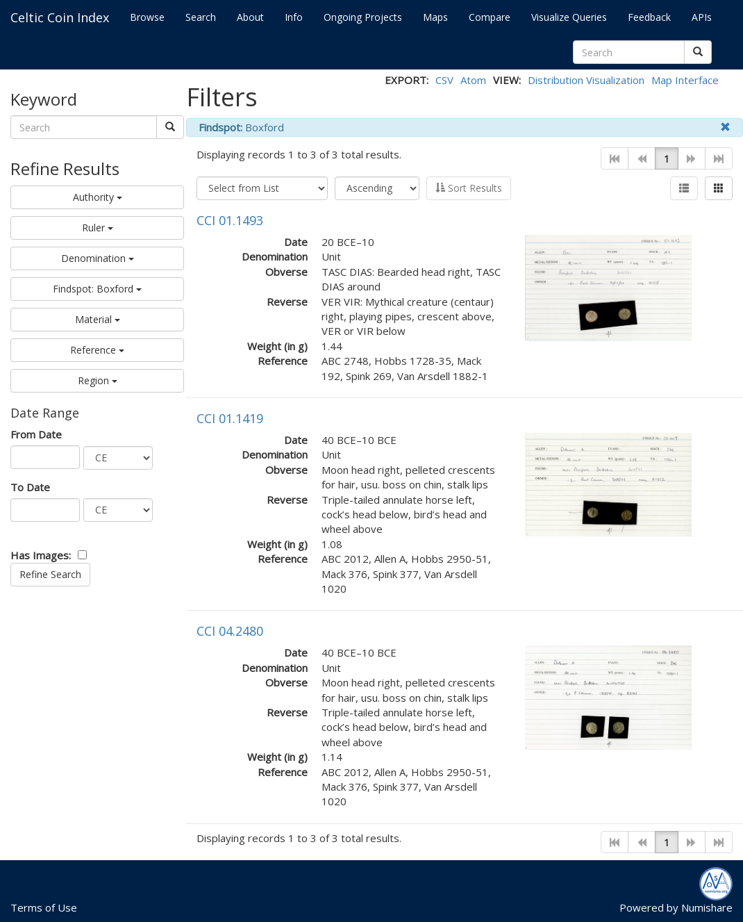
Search (200, 17)
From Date (36, 434)
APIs (702, 17)
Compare (489, 17)
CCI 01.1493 (230, 220)
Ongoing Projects (363, 17)
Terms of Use (43, 907)
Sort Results (468, 188)
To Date (30, 487)
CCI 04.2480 (230, 631)
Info (294, 17)
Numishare (707, 907)
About (250, 17)
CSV (444, 80)
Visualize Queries (569, 17)
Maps (435, 17)
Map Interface (685, 80)
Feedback (649, 17)
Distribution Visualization (586, 80)
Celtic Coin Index (59, 17)
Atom (473, 80)
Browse (147, 17)
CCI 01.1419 (230, 418)
